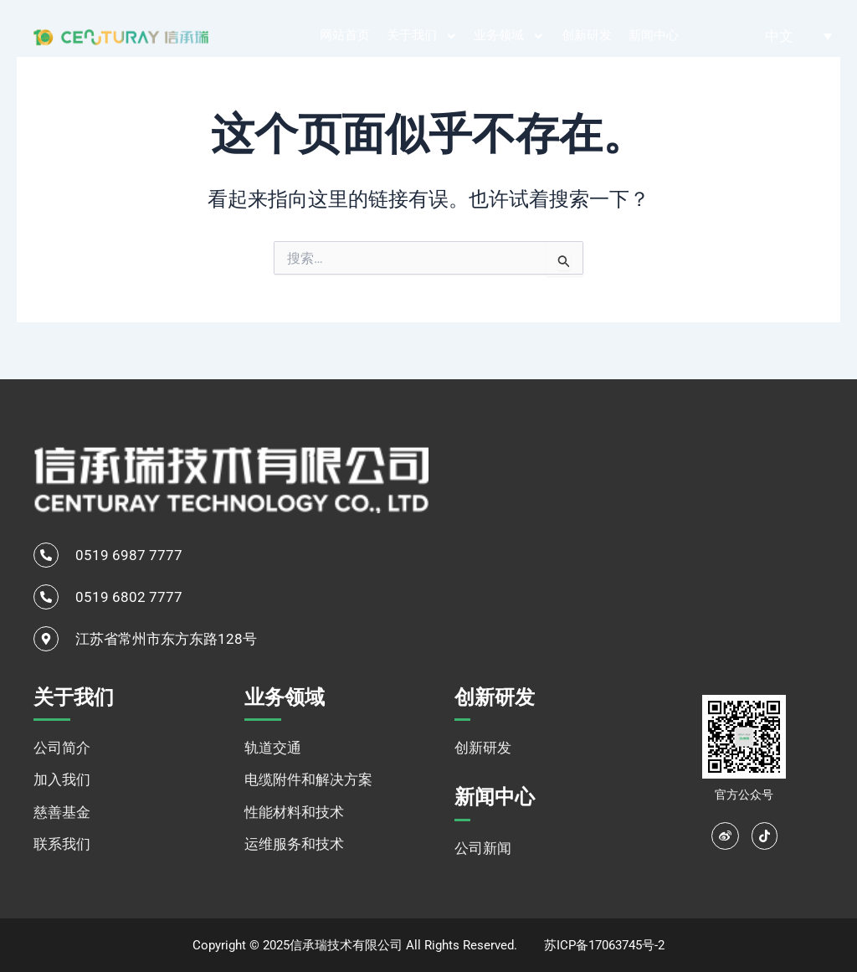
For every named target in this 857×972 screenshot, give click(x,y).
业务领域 (509, 36)
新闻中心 (654, 35)
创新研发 (587, 35)
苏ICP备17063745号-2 (604, 945)
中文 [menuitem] (779, 36)
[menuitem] (798, 36)
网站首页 (345, 35)
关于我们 (422, 36)
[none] (798, 36)
